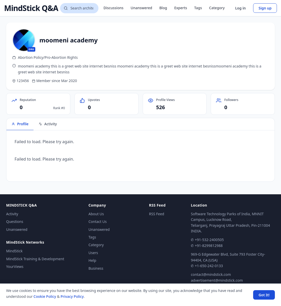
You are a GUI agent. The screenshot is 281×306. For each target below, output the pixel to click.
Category (217, 7)
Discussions (113, 7)
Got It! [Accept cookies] (263, 294)
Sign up (265, 8)
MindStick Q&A (31, 8)
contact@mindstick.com (211, 274)
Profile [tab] (20, 123)
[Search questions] (79, 8)
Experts (180, 7)
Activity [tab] (48, 123)
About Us (96, 213)
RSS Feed (156, 213)
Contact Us (97, 221)
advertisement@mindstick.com (217, 280)
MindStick (14, 250)
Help (92, 260)
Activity (12, 213)
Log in (240, 8)
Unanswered (141, 7)
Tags (198, 7)
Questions (14, 221)
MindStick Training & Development (35, 258)
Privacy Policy (72, 296)
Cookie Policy (44, 296)
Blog (163, 7)
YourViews (14, 266)
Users (93, 252)
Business (95, 268)
